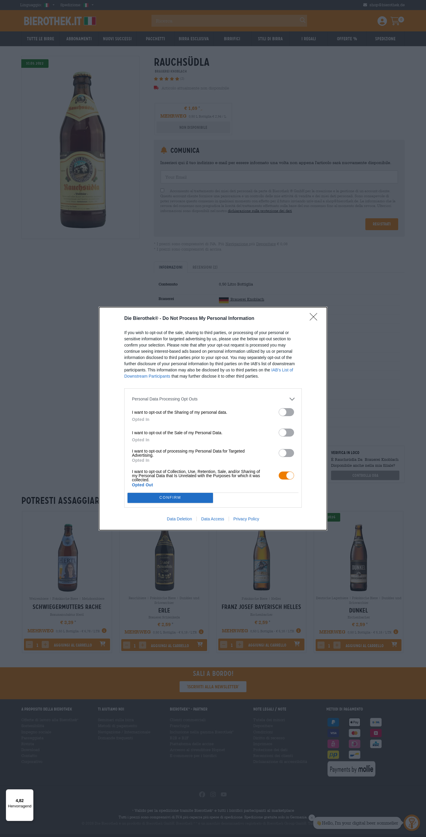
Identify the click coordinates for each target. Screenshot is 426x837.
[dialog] (213, 418)
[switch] (286, 412)
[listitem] (213, 399)
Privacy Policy (246, 519)
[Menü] (29, 792)
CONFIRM (170, 498)
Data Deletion (179, 519)
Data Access (212, 519)
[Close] (315, 318)
